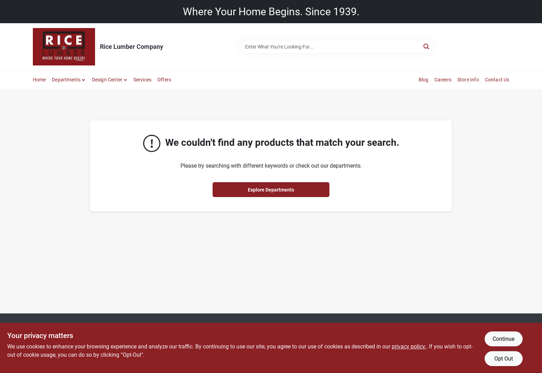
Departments (66, 79)
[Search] (427, 46)
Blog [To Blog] (424, 79)
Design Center (107, 79)
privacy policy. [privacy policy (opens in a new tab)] (409, 346)
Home (39, 79)
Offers (164, 79)
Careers (442, 79)
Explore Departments (271, 190)
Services (142, 79)
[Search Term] (336, 47)
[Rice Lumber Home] (64, 46)
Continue (503, 339)
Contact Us (497, 79)
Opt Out (503, 358)
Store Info (468, 79)
